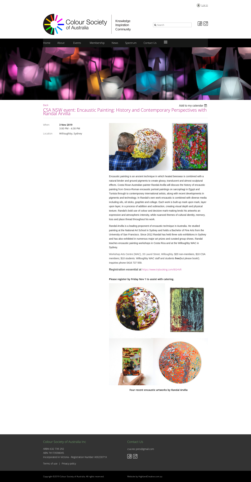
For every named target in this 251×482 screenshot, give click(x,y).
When (46, 124)
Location (47, 133)
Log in (204, 5)
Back (45, 105)
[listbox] (193, 105)
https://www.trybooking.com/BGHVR (161, 269)
